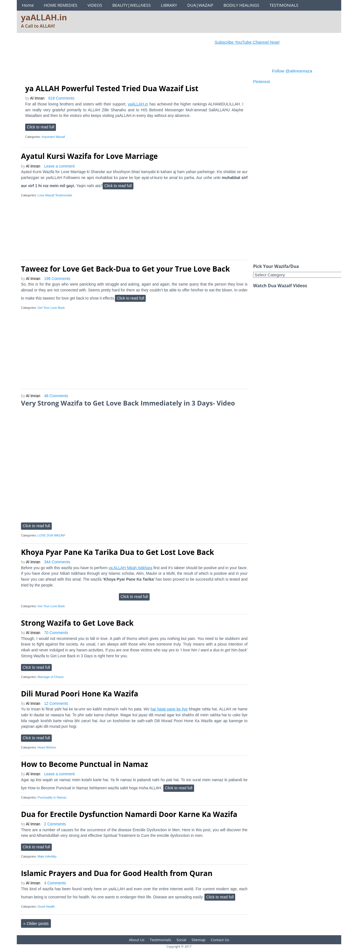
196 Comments (57, 279)
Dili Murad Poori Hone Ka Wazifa (79, 694)
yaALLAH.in (44, 17)
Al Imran (37, 98)
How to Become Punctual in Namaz (84, 764)
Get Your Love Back (51, 307)
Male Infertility (46, 856)
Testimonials (160, 939)
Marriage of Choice (50, 677)
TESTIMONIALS (283, 5)
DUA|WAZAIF (200, 5)
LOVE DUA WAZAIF (51, 535)
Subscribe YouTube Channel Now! (251, 42)
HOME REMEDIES (60, 5)
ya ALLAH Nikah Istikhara (130, 568)
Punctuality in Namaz (51, 797)
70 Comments (56, 633)
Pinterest (261, 81)
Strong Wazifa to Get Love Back (77, 623)
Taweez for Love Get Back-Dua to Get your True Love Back (125, 269)
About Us (137, 939)
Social (181, 939)
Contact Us (220, 939)
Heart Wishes (46, 747)
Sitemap (199, 939)
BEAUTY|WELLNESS (131, 5)
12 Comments (56, 703)
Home (28, 5)
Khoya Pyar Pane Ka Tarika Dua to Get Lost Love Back (117, 552)
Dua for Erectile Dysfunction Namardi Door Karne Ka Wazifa (129, 814)
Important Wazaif (53, 136)
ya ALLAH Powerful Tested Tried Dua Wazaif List (111, 88)
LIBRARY (169, 5)
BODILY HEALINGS (241, 5)
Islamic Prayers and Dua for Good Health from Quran (117, 873)
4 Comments (55, 883)
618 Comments (61, 98)
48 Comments (56, 396)
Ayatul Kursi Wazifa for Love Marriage (89, 156)
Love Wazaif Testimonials (54, 195)
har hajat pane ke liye (169, 709)
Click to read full (40, 127)
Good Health (46, 906)
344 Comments (57, 562)
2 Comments (55, 824)
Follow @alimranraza (292, 71)
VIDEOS (95, 5)
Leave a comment (59, 166)
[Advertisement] (123, 65)
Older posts (36, 923)
